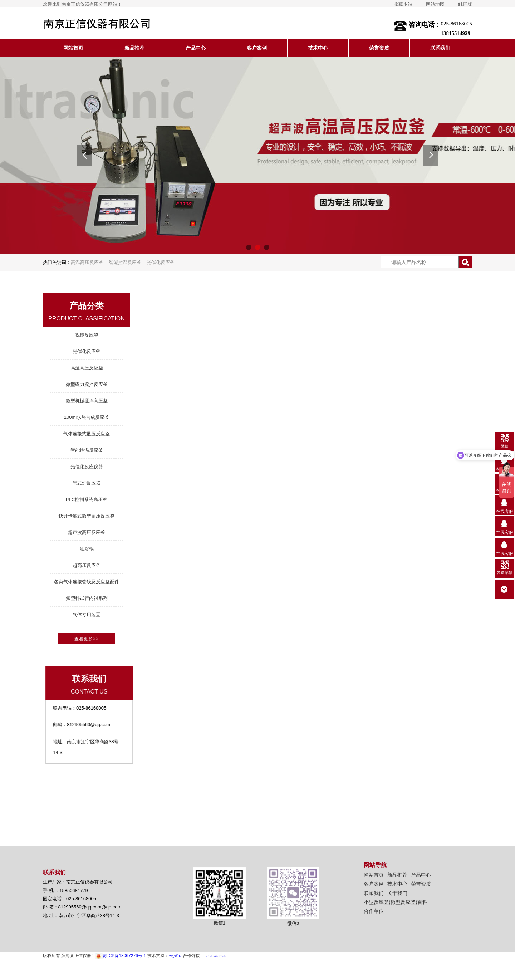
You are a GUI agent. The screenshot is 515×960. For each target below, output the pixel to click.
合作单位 (374, 911)
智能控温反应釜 (125, 262)
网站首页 (73, 48)
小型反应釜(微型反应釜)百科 (395, 902)
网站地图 (435, 4)
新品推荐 (134, 48)
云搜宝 (175, 955)
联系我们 (440, 48)
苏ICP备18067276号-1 (120, 955)
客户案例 (257, 48)
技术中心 (318, 48)
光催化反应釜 (161, 262)
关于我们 (397, 893)
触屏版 (465, 4)
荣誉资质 (379, 48)
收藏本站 (403, 4)
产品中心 (196, 48)
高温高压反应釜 (87, 262)
